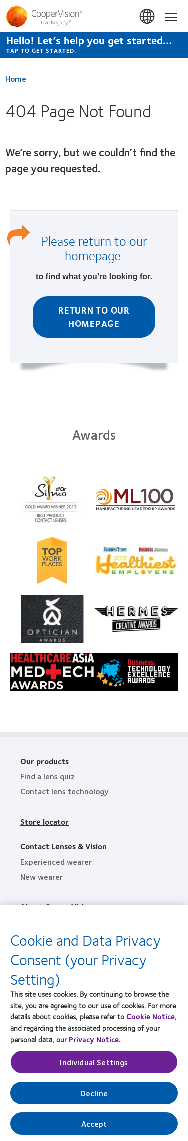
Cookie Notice (150, 1019)
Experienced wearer (56, 861)
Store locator (44, 821)
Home (15, 78)
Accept (94, 1126)
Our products (44, 761)
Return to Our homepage (94, 316)
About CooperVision (56, 906)
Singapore (148, 17)
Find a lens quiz (47, 776)
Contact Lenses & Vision (63, 846)
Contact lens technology (64, 791)
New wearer (41, 876)
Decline (94, 1096)
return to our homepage (106, 247)
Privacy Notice (94, 1042)
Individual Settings (94, 1065)
